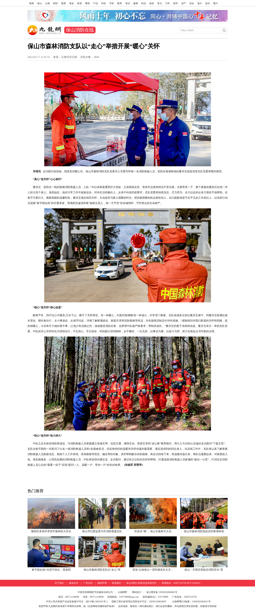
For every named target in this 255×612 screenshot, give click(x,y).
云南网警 (122, 592)
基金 (71, 3)
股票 (63, 3)
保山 (39, 3)
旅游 (151, 3)
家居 (79, 3)
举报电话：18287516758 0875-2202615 (181, 583)
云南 (47, 3)
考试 (127, 3)
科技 (103, 3)
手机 (111, 3)
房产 (183, 3)
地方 (199, 3)
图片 (215, 3)
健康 (135, 3)
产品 (95, 3)
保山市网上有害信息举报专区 (141, 583)
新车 (175, 3)
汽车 (167, 3)
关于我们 (59, 583)
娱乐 (207, 3)
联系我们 (116, 583)
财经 (55, 3)
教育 (119, 3)
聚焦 (87, 3)
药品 (143, 3)
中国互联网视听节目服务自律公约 (95, 592)
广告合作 (88, 583)
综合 (191, 3)
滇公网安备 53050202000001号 (161, 592)
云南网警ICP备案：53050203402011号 (191, 601)
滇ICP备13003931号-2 (97, 601)
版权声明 (102, 583)
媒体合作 (73, 583)
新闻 (31, 3)
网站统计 (136, 592)
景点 (159, 3)
